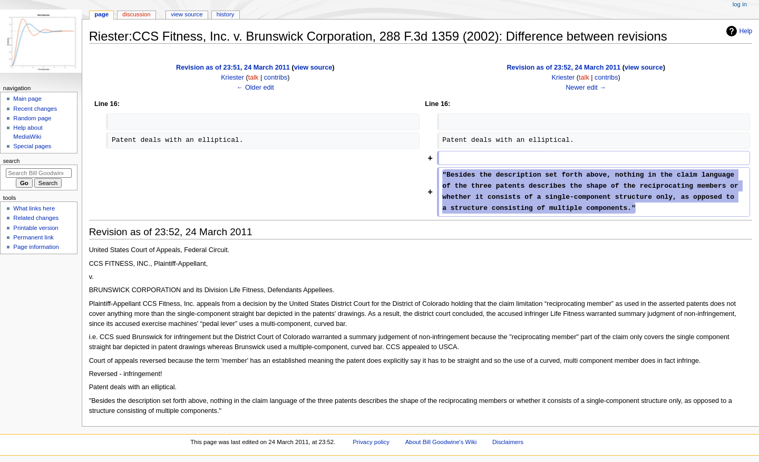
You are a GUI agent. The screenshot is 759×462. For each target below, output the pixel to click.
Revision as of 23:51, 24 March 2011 (233, 67)
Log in (740, 4)
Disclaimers (507, 442)
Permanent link (33, 237)
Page (101, 14)
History (226, 14)
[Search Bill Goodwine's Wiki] (39, 173)
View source (186, 14)
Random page (32, 118)
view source (313, 67)
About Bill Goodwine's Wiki (441, 442)
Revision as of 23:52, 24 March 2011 (563, 67)
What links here (34, 208)
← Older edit (255, 87)
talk (253, 77)
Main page (27, 98)
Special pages (32, 146)
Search (11, 161)
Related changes (36, 218)
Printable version (35, 228)
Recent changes (35, 108)
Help (738, 31)
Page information (36, 247)
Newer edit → (586, 87)
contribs (275, 77)
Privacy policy (371, 442)
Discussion (136, 14)
